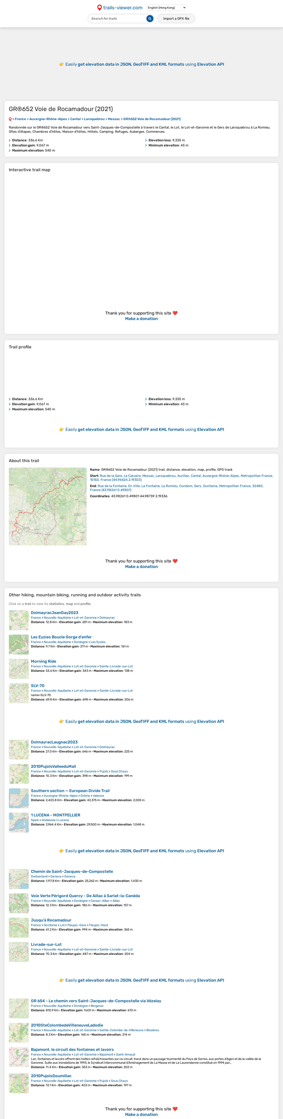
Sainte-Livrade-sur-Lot (116, 666)
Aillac (116, 901)
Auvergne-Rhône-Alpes (61, 796)
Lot (62, 925)
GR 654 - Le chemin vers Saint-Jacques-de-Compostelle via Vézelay (96, 1000)
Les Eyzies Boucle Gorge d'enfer (61, 637)
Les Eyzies (98, 642)
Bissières (152, 1030)
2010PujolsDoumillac (51, 1075)
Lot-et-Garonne (85, 618)
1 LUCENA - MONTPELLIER (55, 815)
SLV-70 (37, 685)
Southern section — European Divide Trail (70, 790)
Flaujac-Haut (98, 925)
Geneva (55, 876)
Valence (98, 796)
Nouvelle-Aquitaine (57, 618)
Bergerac (97, 1006)
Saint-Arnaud (125, 1054)
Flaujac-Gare (76, 925)
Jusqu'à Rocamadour (51, 920)
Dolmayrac (107, 618)
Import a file (176, 19)
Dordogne (81, 642)
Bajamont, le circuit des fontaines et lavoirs (72, 1049)
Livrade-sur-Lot (46, 944)
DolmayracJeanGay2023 (54, 612)
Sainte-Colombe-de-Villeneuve (121, 1030)
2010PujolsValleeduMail (53, 766)
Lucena (63, 820)
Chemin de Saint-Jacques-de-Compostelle (72, 871)
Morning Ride (43, 661)
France (36, 618)
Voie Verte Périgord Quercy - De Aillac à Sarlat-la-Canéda (85, 895)
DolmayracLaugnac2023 (54, 742)
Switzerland (39, 876)
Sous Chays (119, 771)
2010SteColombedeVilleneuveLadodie (67, 1025)
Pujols (103, 771)
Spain (35, 820)
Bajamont (106, 1054)
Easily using (144, 64)
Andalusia (48, 820)
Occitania (50, 925)
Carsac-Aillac (100, 901)
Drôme (85, 796)
